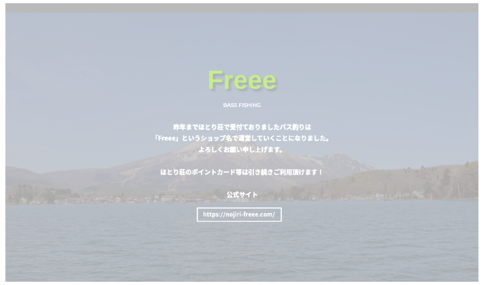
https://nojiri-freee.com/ (239, 214)
